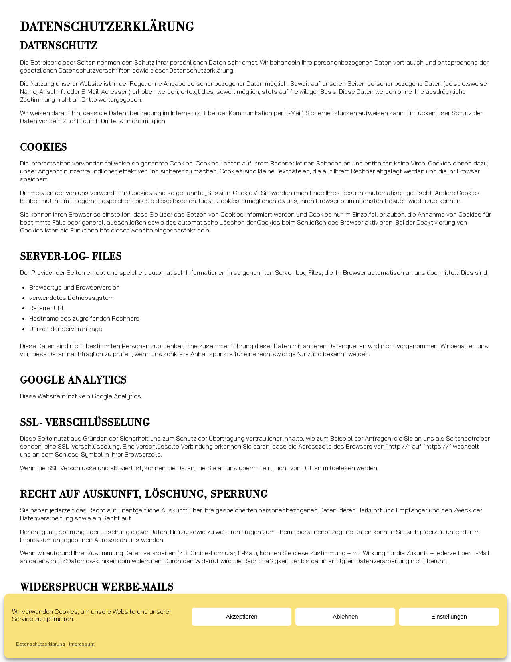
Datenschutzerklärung (40, 644)
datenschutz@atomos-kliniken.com (79, 561)
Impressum (82, 644)
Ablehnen (345, 616)
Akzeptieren (241, 616)
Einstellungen (449, 616)
